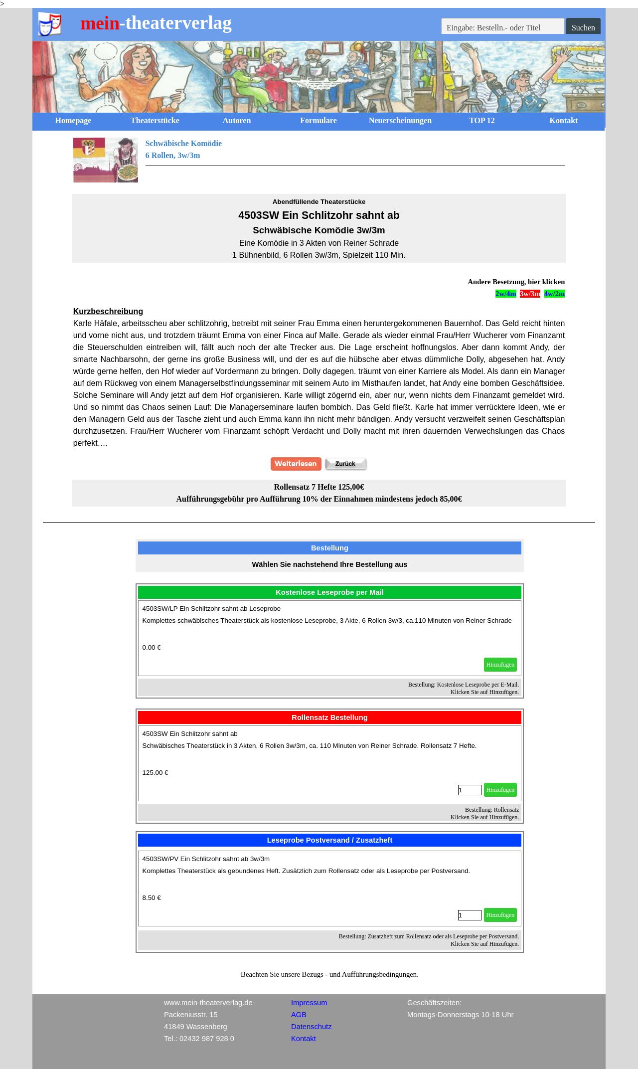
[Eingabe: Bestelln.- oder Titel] (503, 28)
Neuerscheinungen (400, 120)
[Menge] (469, 790)
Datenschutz (311, 1027)
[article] (330, 638)
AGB (299, 1015)
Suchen (583, 27)
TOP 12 (482, 120)
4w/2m (554, 294)
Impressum (309, 1003)
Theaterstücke (155, 120)
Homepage (73, 120)
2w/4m (505, 294)
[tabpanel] (319, 160)
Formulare (318, 120)
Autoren (237, 120)
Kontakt (564, 120)
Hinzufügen (500, 664)
